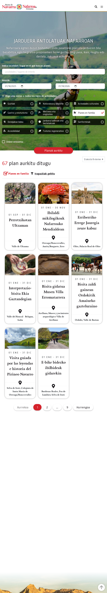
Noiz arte (60, 80)
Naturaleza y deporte (53, 104)
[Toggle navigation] (102, 7)
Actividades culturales (88, 104)
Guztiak (18, 104)
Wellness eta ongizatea (53, 113)
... (57, 407)
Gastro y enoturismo (18, 113)
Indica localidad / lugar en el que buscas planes (26, 65)
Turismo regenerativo (53, 131)
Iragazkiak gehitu (43, 173)
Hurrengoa (83, 407)
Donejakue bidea (18, 122)
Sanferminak (88, 122)
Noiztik (6, 80)
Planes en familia (88, 113)
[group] (18, 104)
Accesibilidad (18, 131)
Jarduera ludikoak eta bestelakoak (53, 122)
